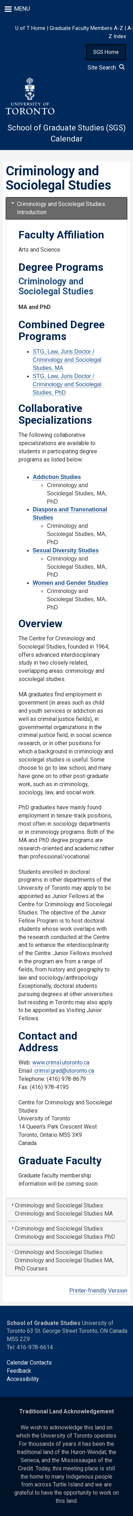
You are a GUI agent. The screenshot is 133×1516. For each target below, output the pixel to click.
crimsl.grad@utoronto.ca (64, 1070)
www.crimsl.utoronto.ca (60, 1062)
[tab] (66, 208)
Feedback (19, 1370)
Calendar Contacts (29, 1362)
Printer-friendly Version (98, 1290)
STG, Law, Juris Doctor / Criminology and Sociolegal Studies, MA (67, 360)
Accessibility (23, 1379)
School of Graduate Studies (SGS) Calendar (66, 133)
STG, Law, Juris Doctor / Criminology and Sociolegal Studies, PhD (67, 384)
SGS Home (106, 52)
